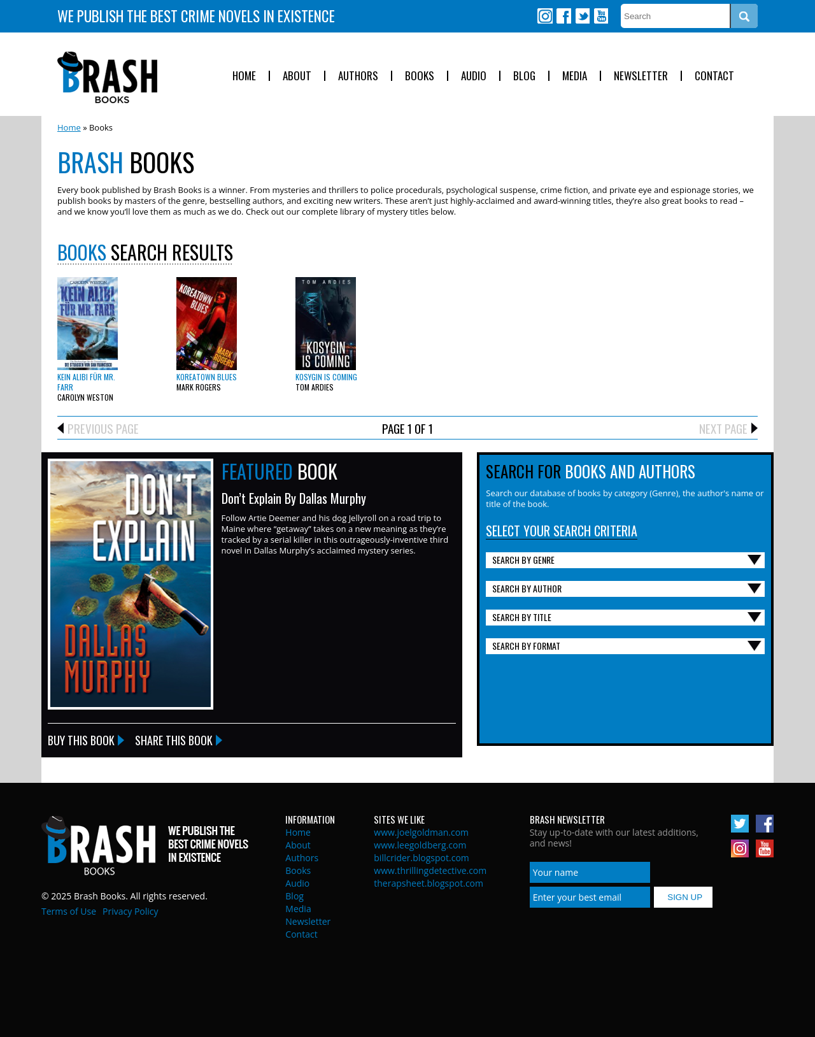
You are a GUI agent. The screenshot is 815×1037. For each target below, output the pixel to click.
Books (419, 76)
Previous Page (103, 428)
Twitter (582, 16)
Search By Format (526, 645)
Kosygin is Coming (326, 376)
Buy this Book (81, 740)
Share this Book (174, 740)
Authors (358, 76)
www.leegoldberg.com (420, 845)
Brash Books (107, 77)
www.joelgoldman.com (421, 832)
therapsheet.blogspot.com (428, 883)
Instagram (545, 16)
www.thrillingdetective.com (430, 870)
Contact (714, 76)
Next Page (723, 428)
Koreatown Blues (206, 376)
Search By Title (521, 617)
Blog (524, 76)
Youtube (600, 16)
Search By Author (527, 588)
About (297, 76)
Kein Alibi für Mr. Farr (86, 381)
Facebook (563, 16)
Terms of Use (68, 911)
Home (244, 76)
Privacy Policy (130, 911)
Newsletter (641, 76)
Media (574, 76)
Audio (473, 76)
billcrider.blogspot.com (421, 858)
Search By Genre (523, 559)
